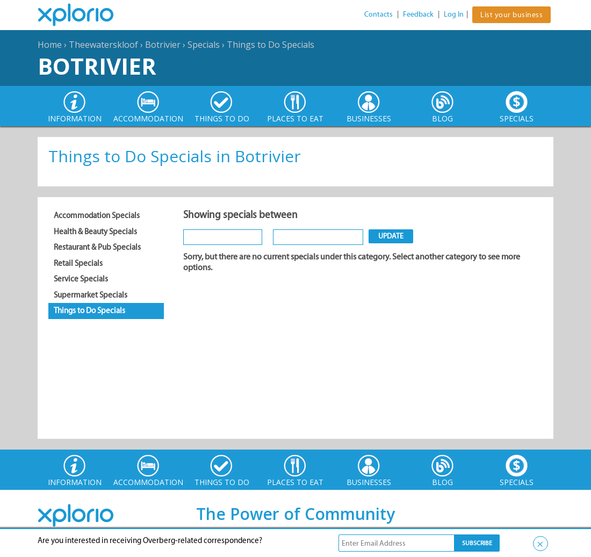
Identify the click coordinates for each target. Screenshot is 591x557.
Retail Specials (78, 263)
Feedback (418, 14)
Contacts (378, 14)
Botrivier (163, 44)
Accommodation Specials (97, 215)
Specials (204, 44)
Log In (454, 14)
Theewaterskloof (103, 44)
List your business (511, 14)
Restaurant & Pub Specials (97, 247)
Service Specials (81, 279)
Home (50, 44)
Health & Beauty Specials (95, 231)
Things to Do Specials (270, 44)
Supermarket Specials (90, 295)
